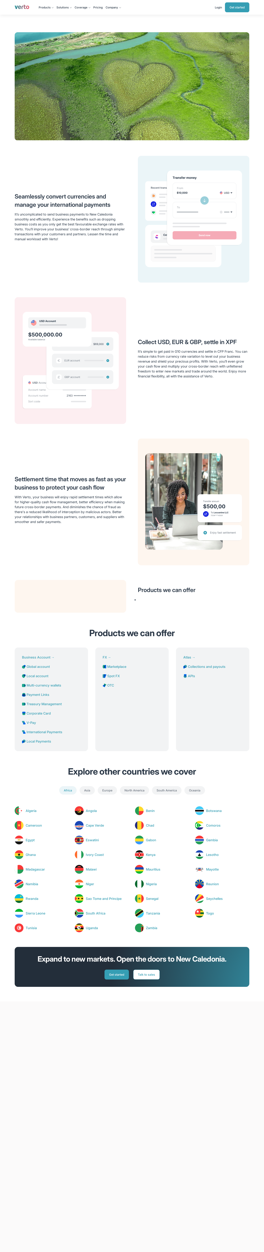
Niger (90, 884)
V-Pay (29, 723)
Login (218, 7)
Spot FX (111, 676)
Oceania (194, 790)
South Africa (95, 913)
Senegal (152, 899)
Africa (68, 790)
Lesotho (212, 855)
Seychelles (214, 899)
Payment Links (35, 695)
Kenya (150, 855)
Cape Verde (95, 825)
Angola (91, 811)
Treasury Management (42, 704)
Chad (150, 825)
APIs (189, 676)
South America (167, 790)
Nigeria (151, 884)
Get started (237, 7)
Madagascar (35, 869)
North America (134, 790)
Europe (107, 790)
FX (107, 657)
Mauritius (153, 869)
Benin (150, 811)
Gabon (151, 840)
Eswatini (92, 840)
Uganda (92, 928)
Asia (87, 790)
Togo (210, 913)
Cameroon (34, 825)
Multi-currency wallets (41, 685)
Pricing (98, 7)
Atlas (189, 657)
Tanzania (153, 913)
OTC (108, 685)
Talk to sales (146, 974)
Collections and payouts (204, 667)
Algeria (31, 811)
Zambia (151, 928)
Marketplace (114, 667)
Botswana (214, 811)
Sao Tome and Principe (104, 899)
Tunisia (31, 928)
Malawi (91, 869)
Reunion (212, 884)
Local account (35, 676)
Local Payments (36, 741)
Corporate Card (36, 713)
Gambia (212, 840)
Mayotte (212, 869)
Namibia (32, 884)
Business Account (38, 657)
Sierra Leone (35, 913)
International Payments (42, 732)
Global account (36, 667)
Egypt (30, 840)
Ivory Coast (95, 855)
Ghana (31, 855)
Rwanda (32, 899)
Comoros (213, 825)
